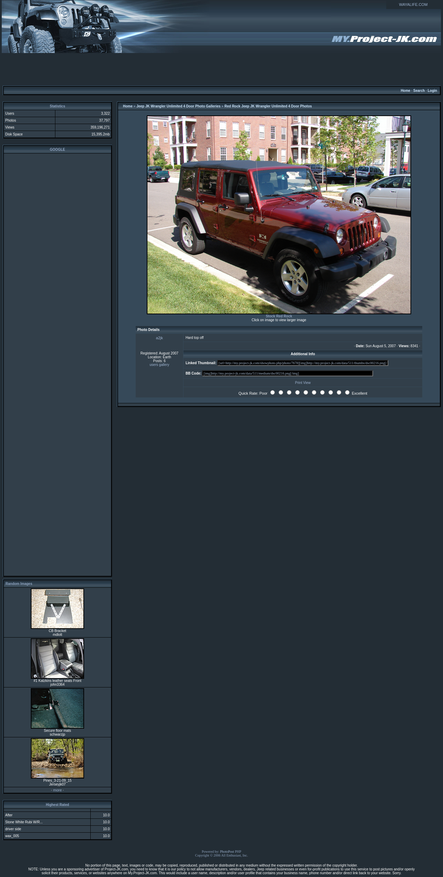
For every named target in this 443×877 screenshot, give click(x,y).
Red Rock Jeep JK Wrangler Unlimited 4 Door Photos (268, 106)
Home (405, 91)
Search (419, 91)
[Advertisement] (221, 69)
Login (432, 91)
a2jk (159, 338)
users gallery (159, 365)
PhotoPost (227, 851)
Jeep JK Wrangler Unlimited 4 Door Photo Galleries (178, 106)
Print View (303, 383)
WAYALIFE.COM (413, 4)
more (57, 790)
